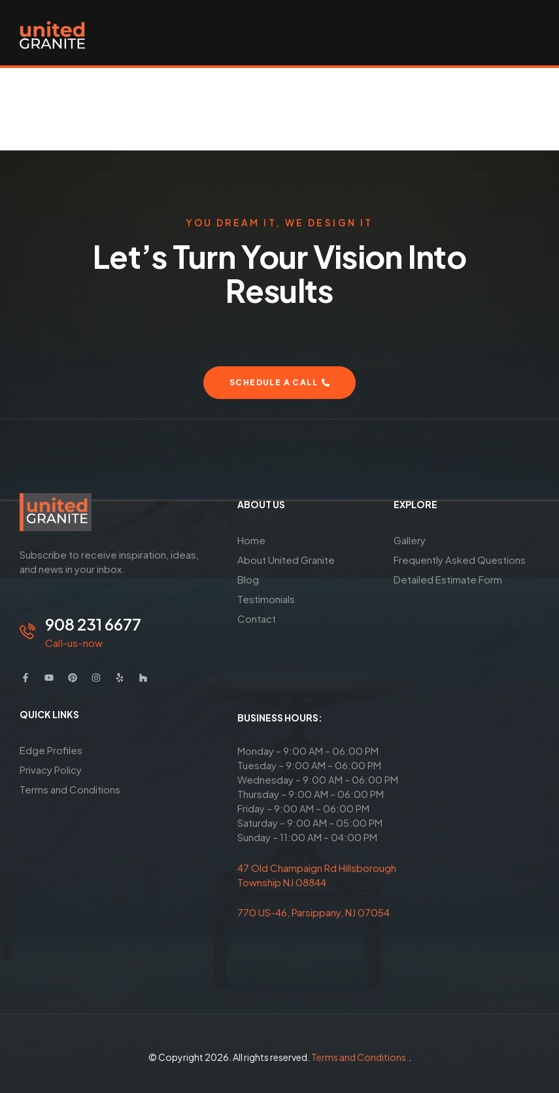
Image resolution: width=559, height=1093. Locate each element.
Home (251, 540)
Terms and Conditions (70, 789)
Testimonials (266, 599)
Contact (256, 618)
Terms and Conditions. (360, 1057)
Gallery (410, 540)
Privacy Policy (51, 769)
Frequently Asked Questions (460, 559)
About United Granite (286, 559)
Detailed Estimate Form (448, 579)
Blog (248, 579)
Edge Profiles (51, 750)
